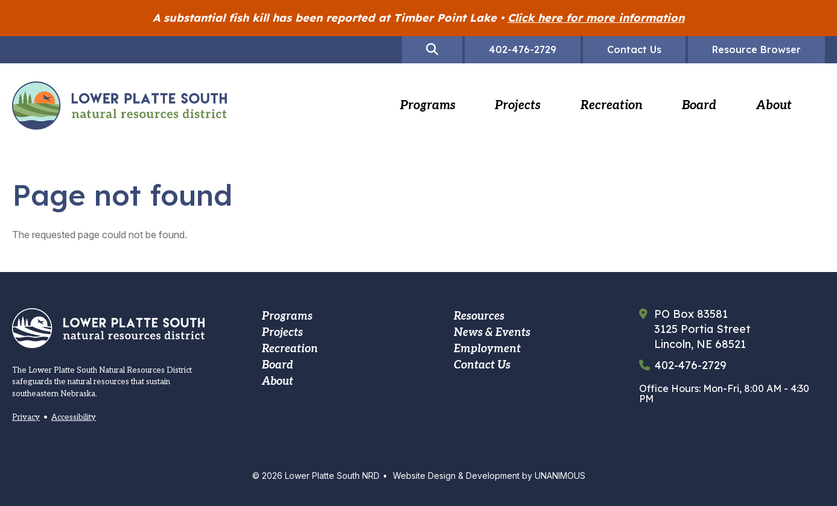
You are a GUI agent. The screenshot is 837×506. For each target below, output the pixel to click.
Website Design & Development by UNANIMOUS (489, 475)
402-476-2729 (691, 365)
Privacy (26, 417)
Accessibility (73, 417)
